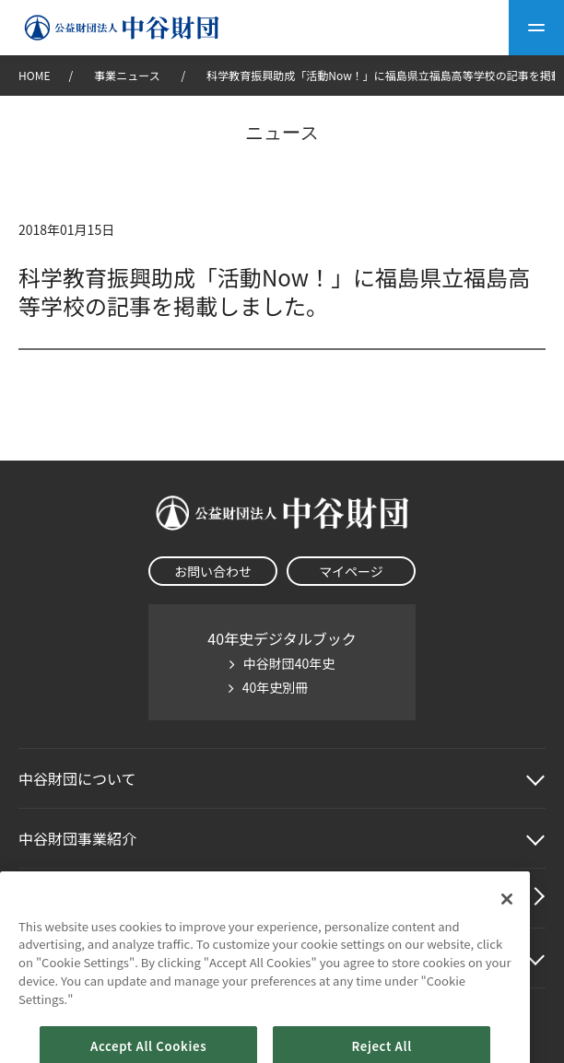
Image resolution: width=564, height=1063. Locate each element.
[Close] (507, 925)
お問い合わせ (213, 571)
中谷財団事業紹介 (77, 838)
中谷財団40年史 (289, 663)
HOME (34, 75)
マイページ (351, 571)
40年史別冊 (275, 687)
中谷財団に (77, 778)
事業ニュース (128, 75)
